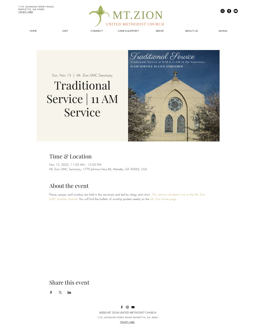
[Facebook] (229, 11)
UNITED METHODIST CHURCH (135, 24)
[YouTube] (236, 11)
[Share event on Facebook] (51, 292)
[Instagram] (223, 11)
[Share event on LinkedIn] (69, 292)
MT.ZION (138, 15)
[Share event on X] (60, 292)
